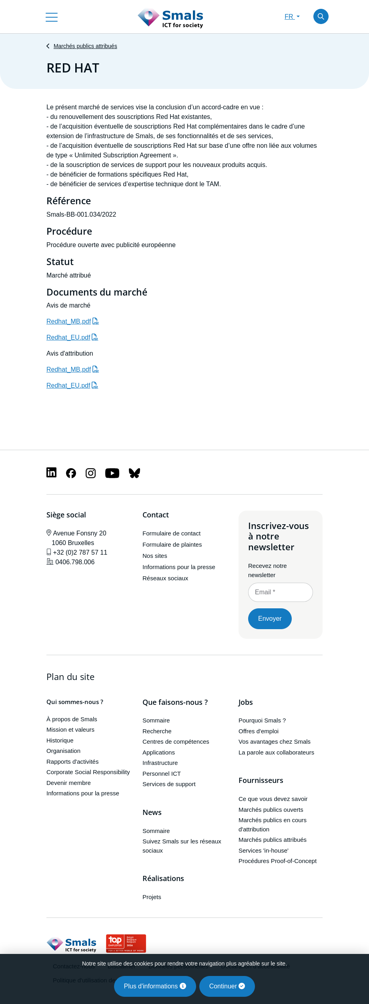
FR (290, 16)
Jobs (246, 702)
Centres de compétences (175, 741)
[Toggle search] (321, 16)
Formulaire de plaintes (172, 544)
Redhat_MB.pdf (68, 321)
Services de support (169, 784)
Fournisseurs (261, 780)
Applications (158, 752)
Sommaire (156, 720)
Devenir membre (68, 782)
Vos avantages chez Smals (275, 741)
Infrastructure (160, 762)
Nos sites (154, 555)
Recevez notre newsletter (267, 570)
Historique (60, 740)
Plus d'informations (155, 986)
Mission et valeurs (70, 729)
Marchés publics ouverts (271, 809)
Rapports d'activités (72, 761)
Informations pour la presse (178, 566)
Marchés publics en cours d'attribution (273, 825)
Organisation (63, 750)
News (152, 812)
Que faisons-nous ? (175, 702)
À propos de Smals (71, 719)
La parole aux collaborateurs (276, 752)
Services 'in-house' (264, 850)
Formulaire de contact (171, 533)
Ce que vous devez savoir (273, 798)
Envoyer (270, 618)
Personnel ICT (161, 773)
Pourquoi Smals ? (262, 720)
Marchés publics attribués (85, 46)
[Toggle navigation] (51, 16)
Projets (151, 896)
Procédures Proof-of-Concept (278, 860)
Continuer (227, 986)
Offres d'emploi (259, 731)
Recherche (157, 731)
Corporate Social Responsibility (88, 772)
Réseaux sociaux (165, 578)
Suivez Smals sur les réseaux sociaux (181, 846)
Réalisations (163, 878)
